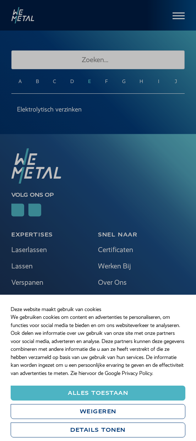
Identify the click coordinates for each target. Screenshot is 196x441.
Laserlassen (29, 250)
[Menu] (179, 15)
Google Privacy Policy (128, 373)
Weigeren (98, 411)
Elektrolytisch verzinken (49, 109)
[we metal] (22, 15)
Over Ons (112, 283)
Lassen (22, 266)
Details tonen (98, 429)
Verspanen (27, 283)
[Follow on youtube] (34, 210)
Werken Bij (114, 266)
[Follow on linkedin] (17, 210)
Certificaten (115, 250)
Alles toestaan (98, 393)
